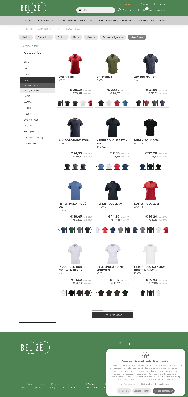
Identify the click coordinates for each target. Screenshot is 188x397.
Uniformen (27, 21)
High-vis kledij (86, 21)
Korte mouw (32, 85)
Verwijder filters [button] (29, 46)
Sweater (28, 102)
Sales (128, 4)
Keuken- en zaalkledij (44, 21)
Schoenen (161, 21)
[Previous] (97, 103)
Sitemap (125, 343)
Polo (58, 29)
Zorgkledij (61, 21)
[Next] (129, 103)
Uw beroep (160, 4)
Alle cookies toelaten (163, 389)
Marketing (163, 382)
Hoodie (27, 108)
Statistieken (147, 382)
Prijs (61, 37)
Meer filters (137, 37)
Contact (144, 4)
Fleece (27, 114)
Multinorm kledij (127, 21)
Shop (29, 29)
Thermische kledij (33, 137)
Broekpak (29, 131)
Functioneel (130, 382)
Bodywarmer (31, 119)
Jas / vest (29, 125)
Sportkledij (142, 21)
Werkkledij (73, 21)
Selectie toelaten (141, 389)
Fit (76, 37)
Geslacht (44, 37)
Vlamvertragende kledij (107, 21)
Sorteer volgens (113, 37)
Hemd (27, 96)
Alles (26, 62)
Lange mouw (32, 90)
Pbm (152, 21)
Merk (26, 37)
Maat (91, 37)
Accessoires (30, 143)
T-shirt (27, 74)
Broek (27, 68)
